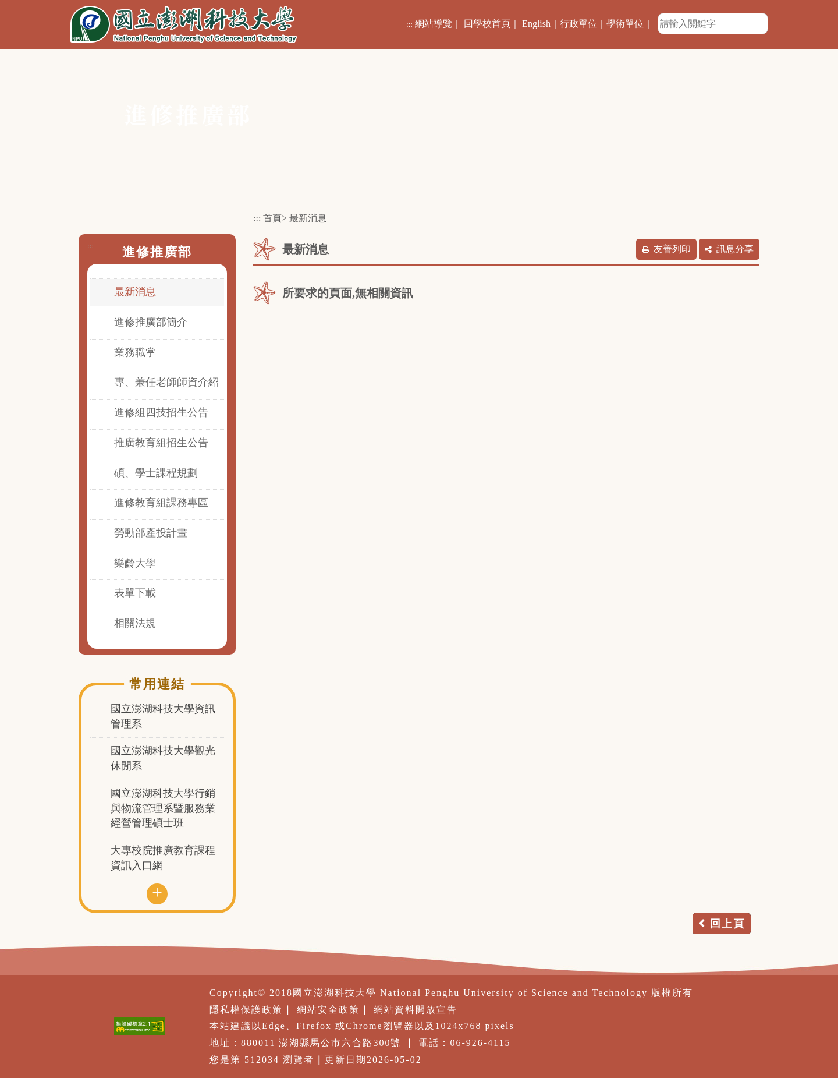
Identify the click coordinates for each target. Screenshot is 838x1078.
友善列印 (672, 249)
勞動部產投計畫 (150, 533)
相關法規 (135, 623)
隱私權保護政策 (246, 1010)
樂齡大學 (135, 563)
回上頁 (727, 923)
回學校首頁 (487, 24)
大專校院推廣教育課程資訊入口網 (163, 857)
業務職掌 (135, 352)
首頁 (272, 218)
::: (409, 24)
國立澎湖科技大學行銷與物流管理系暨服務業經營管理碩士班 (163, 808)
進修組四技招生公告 (161, 412)
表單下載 (135, 593)
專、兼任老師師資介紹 (166, 382)
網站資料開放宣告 (415, 1010)
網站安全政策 (328, 1010)
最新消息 (135, 292)
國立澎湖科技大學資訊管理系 (163, 716)
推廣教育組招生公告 (161, 442)
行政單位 (578, 24)
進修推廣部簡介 (150, 322)
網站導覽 (433, 24)
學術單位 (625, 24)
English (536, 24)
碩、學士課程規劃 (156, 473)
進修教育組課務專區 (161, 502)
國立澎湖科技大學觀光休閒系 (163, 758)
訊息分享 (735, 249)
